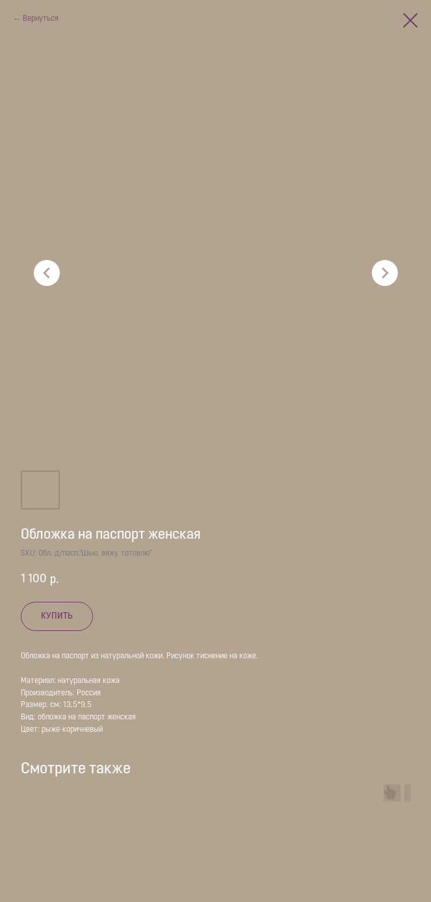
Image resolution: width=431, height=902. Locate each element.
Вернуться (41, 19)
